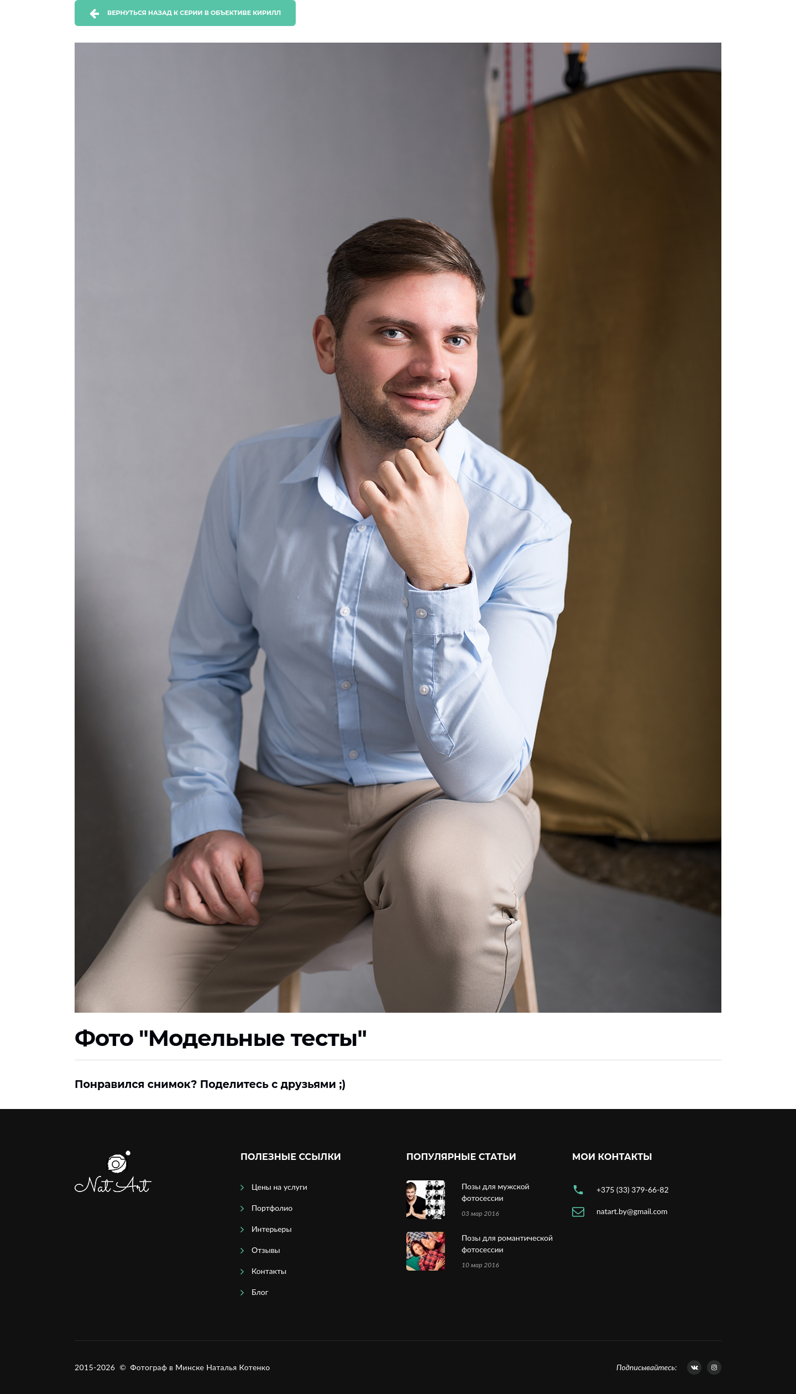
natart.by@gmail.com (631, 1211)
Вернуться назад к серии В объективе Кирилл (194, 13)
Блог (260, 1292)
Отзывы (266, 1250)
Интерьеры (272, 1229)
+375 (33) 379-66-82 (632, 1189)
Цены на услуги (279, 1186)
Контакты (269, 1271)
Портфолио (272, 1207)
